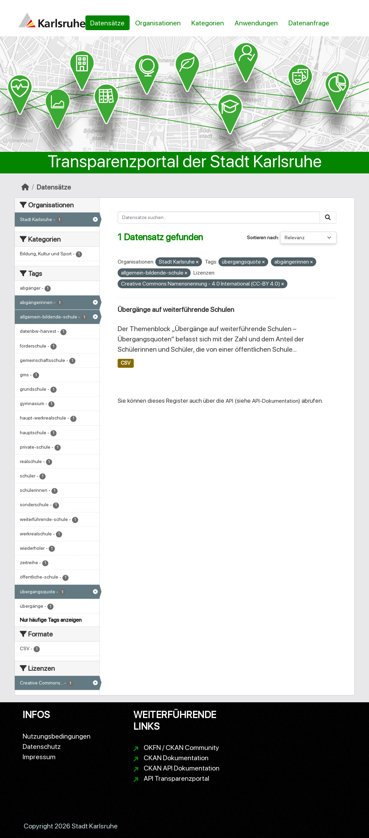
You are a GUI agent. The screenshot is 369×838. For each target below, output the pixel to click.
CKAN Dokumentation (176, 758)
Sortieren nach (262, 237)
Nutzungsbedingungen (57, 736)
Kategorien (207, 23)
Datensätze (107, 23)
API (229, 401)
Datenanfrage (308, 23)
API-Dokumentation (275, 401)
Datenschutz (42, 746)
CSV (125, 363)
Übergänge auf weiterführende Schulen (176, 309)
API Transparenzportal (176, 778)
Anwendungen (256, 23)
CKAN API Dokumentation (181, 768)
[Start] (25, 187)
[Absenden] (327, 217)
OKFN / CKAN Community (181, 747)
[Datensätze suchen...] (219, 217)
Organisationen (158, 23)
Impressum (39, 757)
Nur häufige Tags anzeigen (51, 620)
